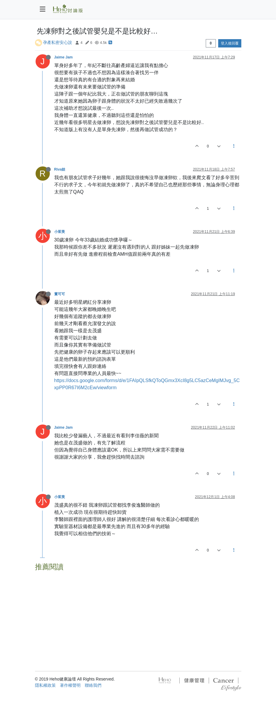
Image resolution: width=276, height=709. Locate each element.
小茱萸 (59, 232)
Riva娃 (60, 169)
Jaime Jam (63, 57)
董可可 (59, 294)
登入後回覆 (230, 43)
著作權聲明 (70, 685)
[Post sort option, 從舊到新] (211, 43)
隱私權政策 (45, 685)
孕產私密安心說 (57, 42)
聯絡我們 (93, 685)
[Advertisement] (138, 615)
